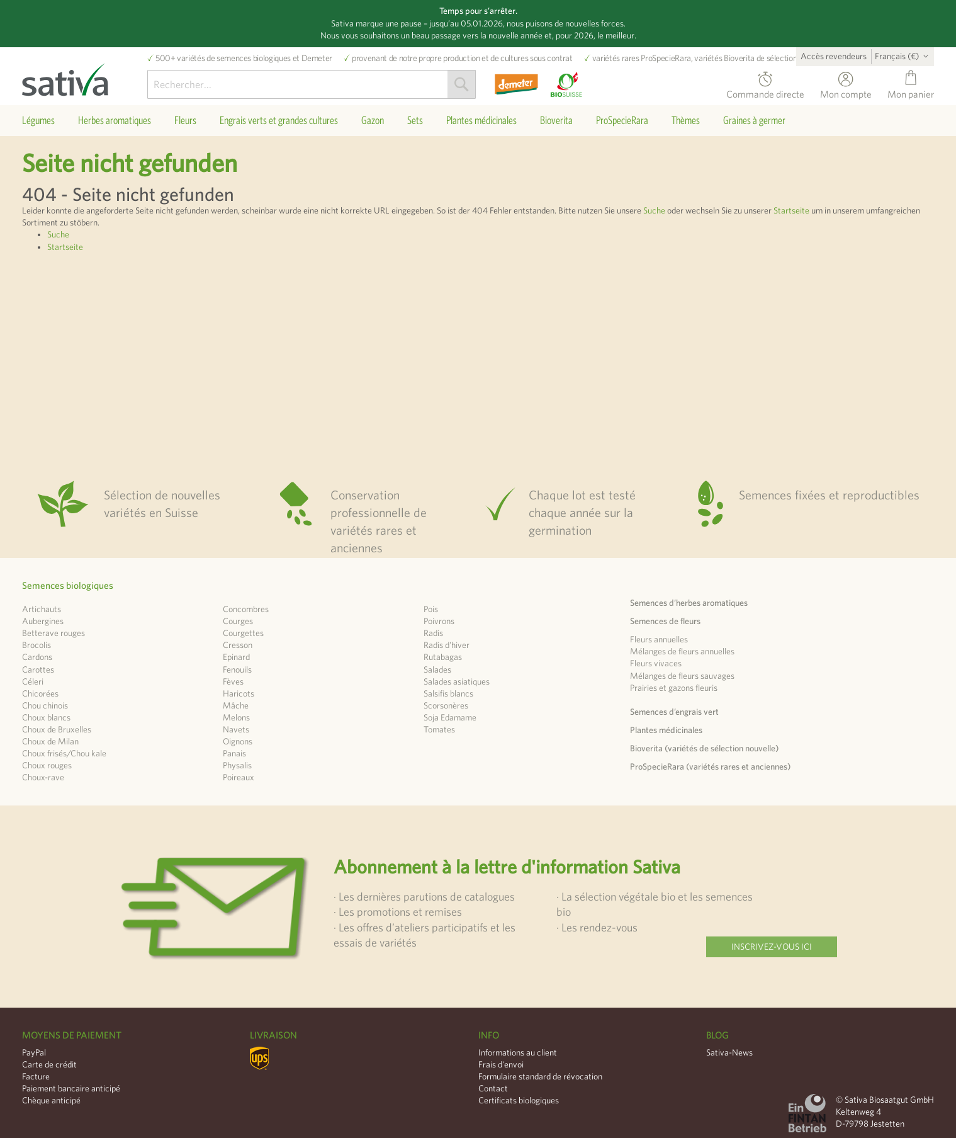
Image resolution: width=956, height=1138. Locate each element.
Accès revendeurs (834, 56)
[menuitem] (38, 120)
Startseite (791, 210)
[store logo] (84, 76)
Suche (654, 210)
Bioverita (739, 58)
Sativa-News (729, 1052)
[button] (904, 56)
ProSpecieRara (665, 58)
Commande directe (765, 92)
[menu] (478, 120)
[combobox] (311, 84)
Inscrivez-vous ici (771, 947)
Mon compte (846, 92)
